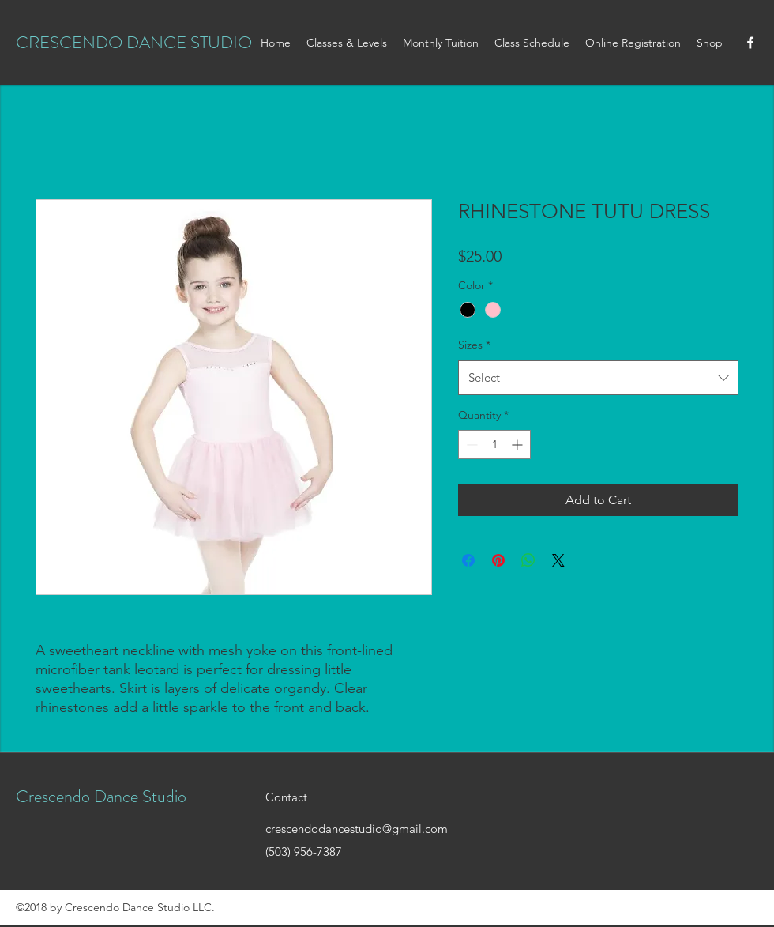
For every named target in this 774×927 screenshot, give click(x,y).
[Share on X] (558, 560)
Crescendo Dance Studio (101, 796)
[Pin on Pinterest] (498, 560)
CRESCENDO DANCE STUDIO (134, 42)
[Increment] (518, 444)
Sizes (474, 344)
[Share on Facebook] (468, 560)
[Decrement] (470, 444)
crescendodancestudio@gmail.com (356, 828)
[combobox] (598, 377)
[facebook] (750, 43)
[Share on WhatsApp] (528, 560)
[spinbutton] (494, 444)
